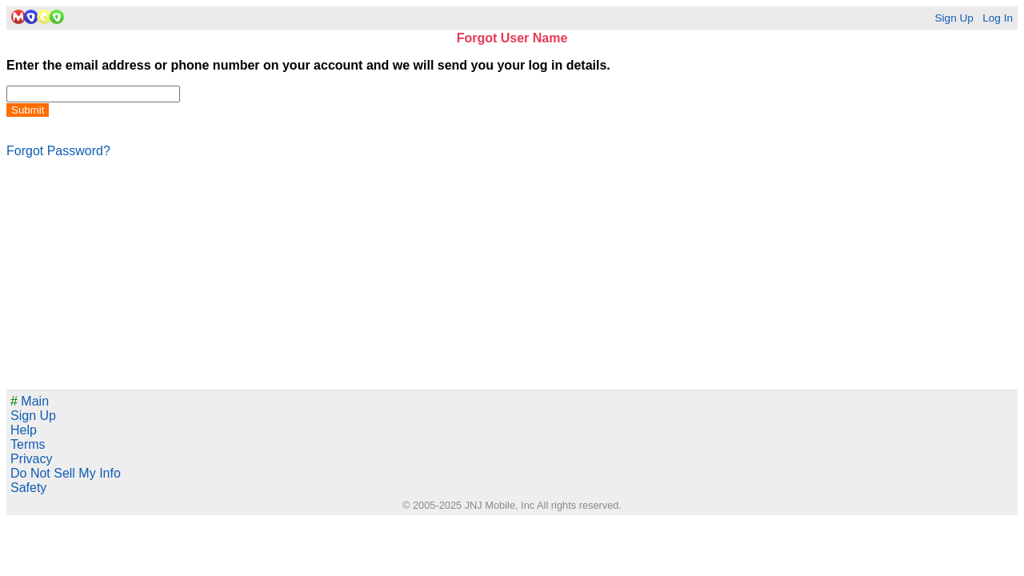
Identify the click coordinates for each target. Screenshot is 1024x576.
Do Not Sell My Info (65, 473)
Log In (997, 18)
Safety (28, 487)
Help (23, 430)
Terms (28, 444)
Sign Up (953, 18)
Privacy (31, 459)
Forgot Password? (58, 151)
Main (29, 401)
